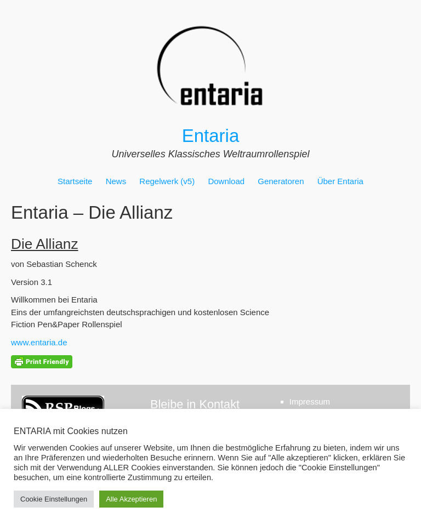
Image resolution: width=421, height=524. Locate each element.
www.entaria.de (39, 342)
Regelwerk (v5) (167, 181)
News (116, 181)
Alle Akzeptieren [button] (131, 499)
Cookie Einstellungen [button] (53, 499)
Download (226, 181)
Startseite (75, 181)
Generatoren (281, 181)
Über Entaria (340, 181)
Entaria (211, 136)
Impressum (309, 401)
